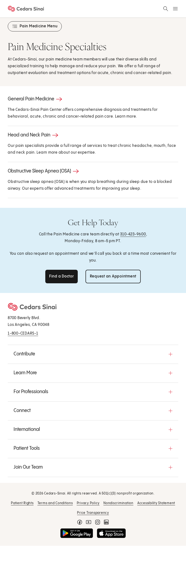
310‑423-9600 (133, 234)
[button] (93, 354)
